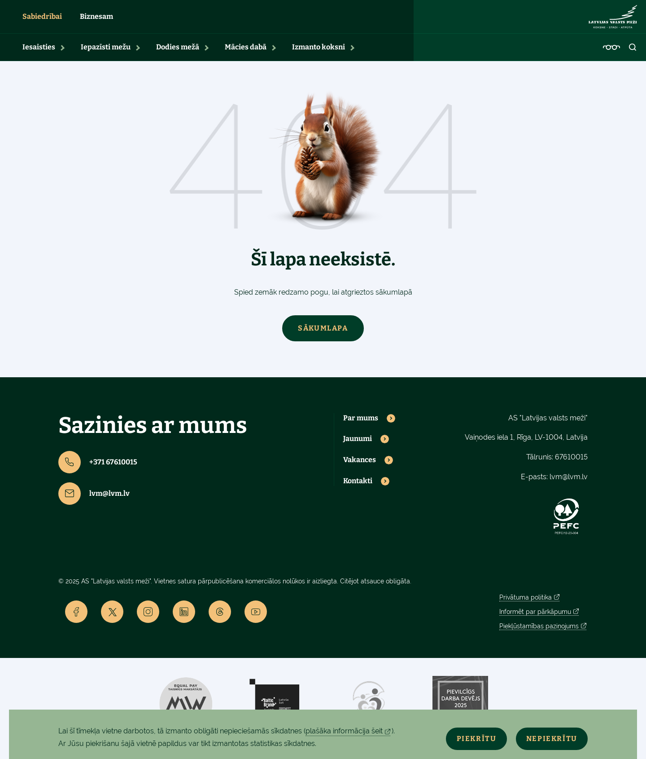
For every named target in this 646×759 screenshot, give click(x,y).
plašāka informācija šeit (344, 731)
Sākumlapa (323, 337)
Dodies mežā (177, 56)
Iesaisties (38, 56)
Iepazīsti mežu (106, 56)
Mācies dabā (245, 56)
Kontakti (357, 490)
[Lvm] (613, 21)
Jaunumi (357, 448)
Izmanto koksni (318, 56)
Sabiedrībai (42, 21)
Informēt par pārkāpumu (535, 621)
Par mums (360, 427)
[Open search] (633, 57)
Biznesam (96, 21)
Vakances (359, 469)
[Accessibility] (611, 56)
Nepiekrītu (546, 737)
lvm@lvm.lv (94, 502)
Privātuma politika (525, 606)
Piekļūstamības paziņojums (539, 635)
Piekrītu (460, 737)
